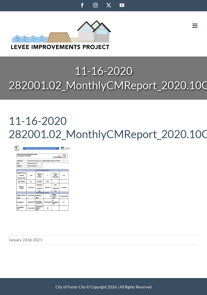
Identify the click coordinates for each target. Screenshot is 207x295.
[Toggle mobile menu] (195, 26)
